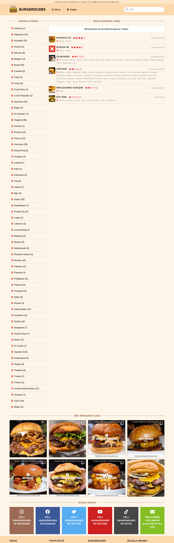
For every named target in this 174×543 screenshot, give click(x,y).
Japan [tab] (19, 199)
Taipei (61, 41)
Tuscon (89, 82)
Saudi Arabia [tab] (22, 309)
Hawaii (70, 100)
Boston (91, 72)
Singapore (60, 82)
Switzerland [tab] (21, 358)
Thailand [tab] (20, 370)
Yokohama (110, 100)
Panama (78, 78)
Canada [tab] (19, 71)
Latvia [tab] (18, 218)
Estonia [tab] (19, 126)
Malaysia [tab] (20, 236)
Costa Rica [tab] (21, 89)
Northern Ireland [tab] (23, 254)
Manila (153, 60)
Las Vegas (77, 75)
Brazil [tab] (19, 65)
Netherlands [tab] (21, 248)
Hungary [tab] (20, 156)
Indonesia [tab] (20, 175)
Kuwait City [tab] (21, 211)
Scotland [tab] (20, 315)
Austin (68, 72)
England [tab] (20, 120)
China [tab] (18, 83)
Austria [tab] (19, 47)
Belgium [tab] (19, 59)
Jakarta (69, 75)
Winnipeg (97, 82)
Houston (153, 72)
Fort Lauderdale (133, 72)
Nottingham (61, 78)
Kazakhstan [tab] (21, 205)
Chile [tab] (18, 77)
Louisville (108, 75)
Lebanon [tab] (20, 224)
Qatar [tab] (18, 297)
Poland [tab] (19, 285)
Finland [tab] (20, 132)
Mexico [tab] (19, 242)
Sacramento (121, 78)
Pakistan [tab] (20, 266)
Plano (105, 78)
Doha (79, 60)
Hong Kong (93, 60)
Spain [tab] (19, 340)
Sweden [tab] (21, 352)
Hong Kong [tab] (21, 150)
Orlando (70, 78)
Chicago (108, 72)
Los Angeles (136, 60)
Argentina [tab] (21, 34)
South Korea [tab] (21, 334)
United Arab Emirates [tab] (26, 388)
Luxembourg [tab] (21, 230)
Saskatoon (151, 78)
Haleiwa (62, 100)
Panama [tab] (20, 272)
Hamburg (145, 72)
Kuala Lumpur (105, 60)
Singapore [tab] (20, 327)
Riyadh (161, 60)
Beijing (84, 72)
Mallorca (146, 60)
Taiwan (68, 41)
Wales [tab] (18, 407)
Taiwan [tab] (19, 364)
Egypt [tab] (18, 108)
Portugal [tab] (20, 291)
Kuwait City (117, 60)
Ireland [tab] (19, 187)
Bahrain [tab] (19, 53)
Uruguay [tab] (20, 395)
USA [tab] (19, 401)
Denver (122, 72)
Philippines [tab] (21, 279)
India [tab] (18, 169)
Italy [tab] (17, 193)
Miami (135, 75)
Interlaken (60, 75)
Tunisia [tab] (19, 376)
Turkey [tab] (19, 382)
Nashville (143, 75)
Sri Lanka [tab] (20, 346)
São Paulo (141, 78)
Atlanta (62, 72)
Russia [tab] (19, 303)
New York (152, 75)
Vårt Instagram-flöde (87, 415)
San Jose (132, 78)
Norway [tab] (20, 260)
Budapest (99, 72)
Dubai (85, 60)
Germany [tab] (21, 144)
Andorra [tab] (19, 28)
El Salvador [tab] (21, 114)
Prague (112, 78)
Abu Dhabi (63, 60)
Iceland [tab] (19, 163)
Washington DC (69, 63)
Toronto (81, 82)
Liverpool (87, 75)
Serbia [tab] (19, 321)
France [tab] (19, 138)
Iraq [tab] (17, 181)
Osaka (90, 100)
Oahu (83, 100)
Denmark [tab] (20, 102)
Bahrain (72, 60)
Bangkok (76, 72)
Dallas (115, 72)
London (126, 60)
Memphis (117, 75)
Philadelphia (88, 78)
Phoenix (98, 78)
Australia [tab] (20, 40)
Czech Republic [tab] (23, 95)
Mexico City (127, 75)
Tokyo (74, 82)
